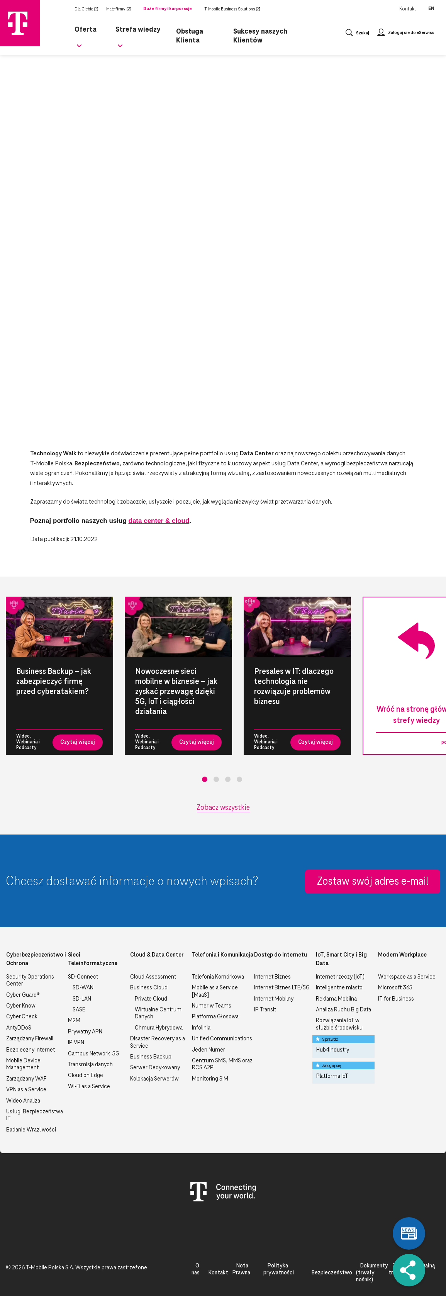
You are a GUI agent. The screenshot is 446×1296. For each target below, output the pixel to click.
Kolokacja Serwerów (154, 1079)
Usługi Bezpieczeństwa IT (34, 1115)
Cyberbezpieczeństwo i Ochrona (36, 959)
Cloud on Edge (85, 1075)
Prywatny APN (85, 1032)
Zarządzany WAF (26, 1079)
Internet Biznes (272, 977)
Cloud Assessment (153, 977)
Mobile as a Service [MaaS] (215, 991)
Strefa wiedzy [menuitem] (136, 28)
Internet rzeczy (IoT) (340, 977)
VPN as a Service (26, 1090)
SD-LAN (82, 999)
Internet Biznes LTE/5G (282, 988)
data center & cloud (159, 520)
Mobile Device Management (23, 1064)
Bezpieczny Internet (30, 1050)
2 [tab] (216, 779)
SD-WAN (83, 988)
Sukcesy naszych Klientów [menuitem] (258, 34)
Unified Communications (222, 1039)
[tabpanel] (59, 676)
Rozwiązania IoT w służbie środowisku (339, 1024)
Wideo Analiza (23, 1101)
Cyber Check (21, 1017)
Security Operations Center (30, 980)
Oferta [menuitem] (84, 28)
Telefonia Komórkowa (218, 977)
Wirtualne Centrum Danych (158, 1013)
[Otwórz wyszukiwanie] (357, 34)
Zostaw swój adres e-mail (373, 881)
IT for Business (396, 999)
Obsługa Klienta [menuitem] (190, 34)
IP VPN (76, 1043)
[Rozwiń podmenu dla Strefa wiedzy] (122, 50)
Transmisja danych (90, 1065)
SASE (79, 1010)
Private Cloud (151, 999)
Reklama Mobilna (336, 999)
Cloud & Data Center (157, 955)
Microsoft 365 (395, 988)
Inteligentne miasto (339, 988)
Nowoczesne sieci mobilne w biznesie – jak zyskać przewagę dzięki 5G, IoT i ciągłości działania (176, 691)
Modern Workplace (402, 955)
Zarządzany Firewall (29, 1039)
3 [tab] (228, 779)
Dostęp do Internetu (280, 955)
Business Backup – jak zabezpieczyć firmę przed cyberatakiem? (53, 681)
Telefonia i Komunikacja (222, 955)
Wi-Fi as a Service (89, 1087)
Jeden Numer (208, 1050)
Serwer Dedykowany (155, 1068)
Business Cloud (149, 988)
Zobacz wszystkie (223, 808)
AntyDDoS (18, 1028)
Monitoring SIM (210, 1079)
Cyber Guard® (23, 995)
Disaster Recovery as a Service (157, 1042)
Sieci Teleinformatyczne (92, 959)
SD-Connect (83, 977)
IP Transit (265, 1010)
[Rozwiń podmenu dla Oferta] (79, 50)
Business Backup (150, 1057)
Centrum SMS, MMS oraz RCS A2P (222, 1064)
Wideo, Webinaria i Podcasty (28, 742)
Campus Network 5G (93, 1054)
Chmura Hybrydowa (159, 1028)
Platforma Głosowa (215, 1017)
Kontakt (407, 9)
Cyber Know (21, 1006)
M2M (74, 1021)
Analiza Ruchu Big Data (343, 1010)
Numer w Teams (211, 1006)
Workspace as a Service (407, 977)
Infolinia (201, 1028)
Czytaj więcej (77, 742)
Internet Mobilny (273, 999)
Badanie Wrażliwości (31, 1130)
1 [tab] (204, 779)
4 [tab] (239, 779)
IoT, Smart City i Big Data (341, 959)
